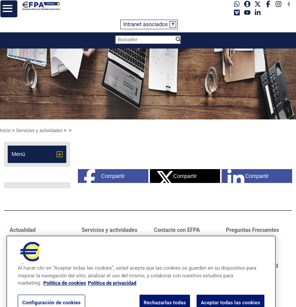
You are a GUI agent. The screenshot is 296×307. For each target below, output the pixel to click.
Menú (18, 154)
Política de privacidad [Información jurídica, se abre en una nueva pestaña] (112, 289)
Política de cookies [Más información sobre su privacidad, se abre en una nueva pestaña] (65, 289)
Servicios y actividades (39, 130)
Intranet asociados (145, 24)
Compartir (104, 176)
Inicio (5, 130)
